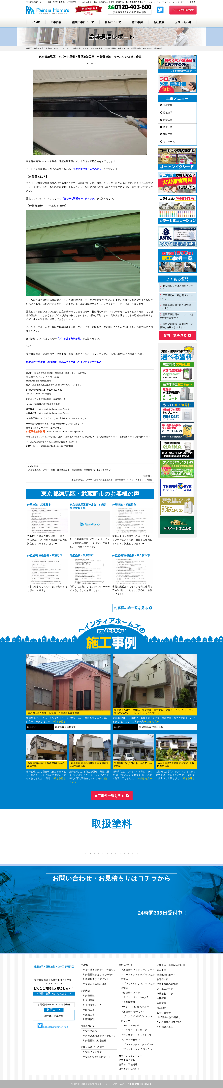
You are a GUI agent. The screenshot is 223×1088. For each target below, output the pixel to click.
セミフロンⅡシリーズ (135, 1030)
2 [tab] (90, 853)
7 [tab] (111, 853)
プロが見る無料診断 (96, 984)
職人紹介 (161, 1008)
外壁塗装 (166, 105)
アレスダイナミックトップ (137, 1035)
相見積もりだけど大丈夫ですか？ (176, 287)
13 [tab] (137, 853)
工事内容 (55, 22)
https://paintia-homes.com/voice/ (54, 413)
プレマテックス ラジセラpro (138, 1049)
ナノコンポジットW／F (135, 997)
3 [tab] (94, 853)
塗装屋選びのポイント (97, 979)
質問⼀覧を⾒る (177, 335)
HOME (35, 22)
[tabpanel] (43, 843)
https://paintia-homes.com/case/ (54, 409)
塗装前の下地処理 (128, 1064)
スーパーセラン (131, 1040)
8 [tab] (115, 853)
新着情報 (161, 1003)
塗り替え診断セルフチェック (100, 970)
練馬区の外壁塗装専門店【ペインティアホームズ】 (100, 1084)
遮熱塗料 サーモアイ (134, 1011)
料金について (113, 22)
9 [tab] (120, 853)
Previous (24, 843)
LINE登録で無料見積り (169, 1017)
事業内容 (85, 990)
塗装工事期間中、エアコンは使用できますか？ (176, 316)
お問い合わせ (183, 22)
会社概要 (158, 22)
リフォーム (167, 141)
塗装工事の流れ (127, 1060)
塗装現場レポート (166, 974)
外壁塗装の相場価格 (96, 1040)
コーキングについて (129, 1069)
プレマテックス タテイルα (138, 1044)
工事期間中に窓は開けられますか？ (176, 297)
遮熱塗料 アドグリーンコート (138, 970)
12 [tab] (132, 853)
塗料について (126, 965)
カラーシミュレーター (130, 1056)
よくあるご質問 (165, 989)
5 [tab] (103, 853)
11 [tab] (128, 853)
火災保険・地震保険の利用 (171, 965)
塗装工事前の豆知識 (167, 984)
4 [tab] (98, 853)
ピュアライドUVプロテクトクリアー (136, 1018)
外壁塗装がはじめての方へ (99, 974)
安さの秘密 (91, 1031)
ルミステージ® (131, 1025)
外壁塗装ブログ (165, 993)
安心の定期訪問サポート (98, 1057)
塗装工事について (83, 22)
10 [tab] (124, 853)
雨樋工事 (166, 120)
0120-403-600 (54, 390)
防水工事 (166, 127)
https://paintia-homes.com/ (38, 381)
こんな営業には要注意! (169, 1022)
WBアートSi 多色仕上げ (136, 1007)
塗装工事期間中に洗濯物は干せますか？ (176, 307)
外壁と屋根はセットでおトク (100, 1036)
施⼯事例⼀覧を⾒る (111, 796)
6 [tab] (107, 853)
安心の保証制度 (93, 1052)
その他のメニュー (166, 1027)
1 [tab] (85, 853)
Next (199, 843)
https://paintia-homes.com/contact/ (57, 446)
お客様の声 (163, 979)
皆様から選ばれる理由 (92, 1047)
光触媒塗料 (129, 1002)
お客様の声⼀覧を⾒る (133, 608)
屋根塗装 (166, 112)
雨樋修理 (90, 1019)
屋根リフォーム (93, 1005)
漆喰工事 (166, 134)
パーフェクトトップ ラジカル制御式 (138, 976)
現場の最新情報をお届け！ (54, 1026)
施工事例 (137, 22)
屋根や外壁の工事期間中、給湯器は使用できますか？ (176, 326)
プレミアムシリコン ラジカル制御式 (138, 985)
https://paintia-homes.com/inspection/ (65, 431)
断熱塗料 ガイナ (131, 992)
